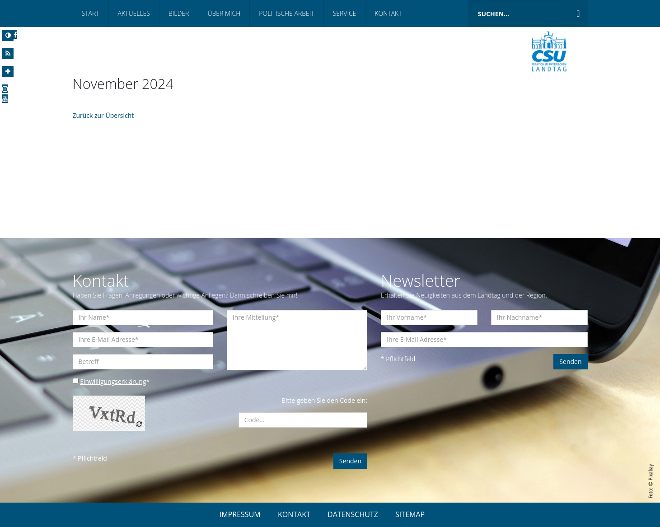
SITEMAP (410, 514)
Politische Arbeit (286, 13)
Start (90, 13)
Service (344, 13)
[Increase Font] (8, 71)
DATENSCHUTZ (353, 514)
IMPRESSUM (240, 514)
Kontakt (388, 13)
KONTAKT (294, 514)
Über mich (223, 13)
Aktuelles (134, 13)
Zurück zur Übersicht (103, 115)
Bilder (179, 13)
